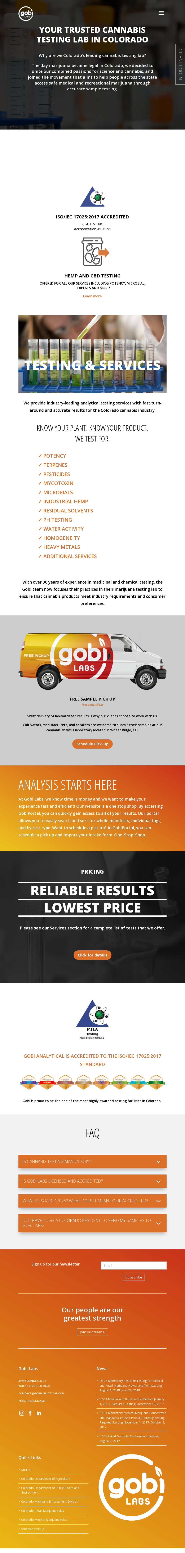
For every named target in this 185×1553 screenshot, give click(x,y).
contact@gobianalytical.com (41, 1393)
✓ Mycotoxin (56, 483)
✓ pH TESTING (55, 519)
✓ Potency (52, 455)
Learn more (92, 296)
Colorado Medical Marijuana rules (44, 1520)
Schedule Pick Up (32, 1529)
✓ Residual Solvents (65, 510)
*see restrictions (92, 705)
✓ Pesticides (54, 474)
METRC (26, 1470)
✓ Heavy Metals (59, 546)
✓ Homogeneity (59, 537)
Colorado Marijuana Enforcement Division (49, 1501)
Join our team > (92, 1332)
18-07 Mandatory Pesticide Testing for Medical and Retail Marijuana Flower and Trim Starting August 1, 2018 (131, 1385)
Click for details (92, 954)
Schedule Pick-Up (92, 743)
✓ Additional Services (67, 556)
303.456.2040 (37, 1401)
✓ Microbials (55, 492)
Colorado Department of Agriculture (45, 1479)
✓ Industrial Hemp (63, 501)
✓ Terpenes (52, 464)
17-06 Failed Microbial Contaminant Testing (128, 1436)
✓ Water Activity (61, 528)
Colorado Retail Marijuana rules (42, 1511)
